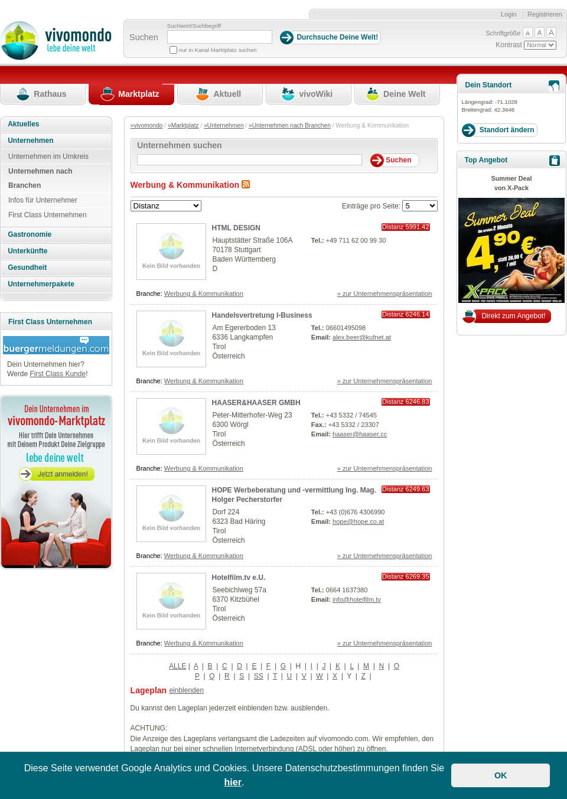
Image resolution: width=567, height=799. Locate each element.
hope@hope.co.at (358, 521)
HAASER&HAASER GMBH (256, 403)
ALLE (177, 666)
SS (258, 676)
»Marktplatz (183, 125)
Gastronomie (29, 234)
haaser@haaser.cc (360, 434)
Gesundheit (27, 267)
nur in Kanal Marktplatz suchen (218, 50)
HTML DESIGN (236, 228)
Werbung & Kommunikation (203, 293)
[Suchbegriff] (219, 37)
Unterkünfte (27, 251)
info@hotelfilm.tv (357, 599)
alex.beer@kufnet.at (362, 337)
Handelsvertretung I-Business (262, 315)
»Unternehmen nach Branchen (290, 125)
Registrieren (544, 14)
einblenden (186, 690)
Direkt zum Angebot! (513, 316)
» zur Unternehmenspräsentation (384, 293)
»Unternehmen (223, 125)
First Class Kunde (58, 374)
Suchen (143, 37)
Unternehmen (30, 140)
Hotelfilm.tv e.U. (239, 577)
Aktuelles (23, 124)
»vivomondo (147, 125)
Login (509, 14)
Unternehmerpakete (41, 284)
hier (233, 782)
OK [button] (500, 775)
